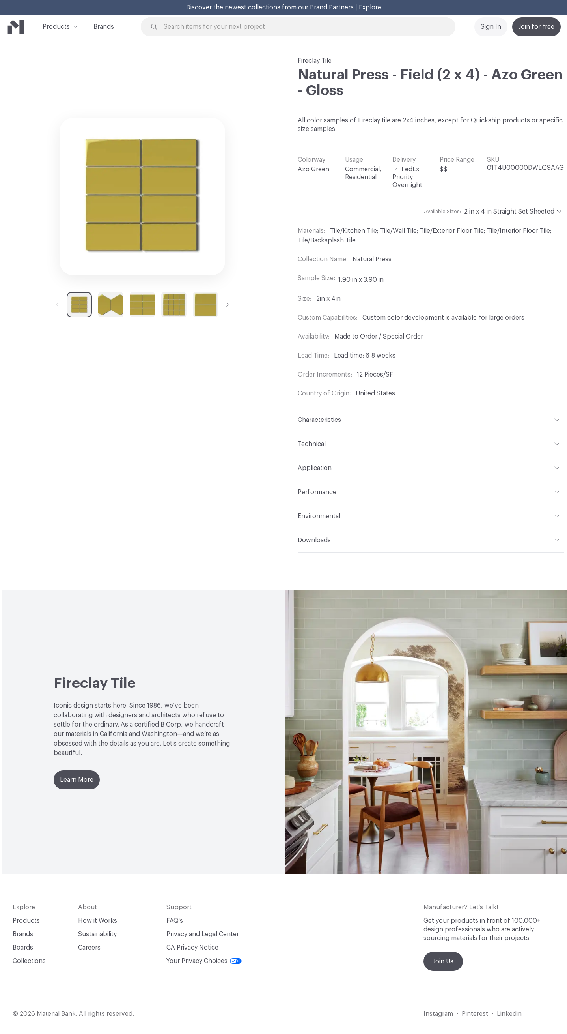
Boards (23, 947)
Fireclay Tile (315, 61)
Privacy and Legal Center (202, 934)
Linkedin (509, 1014)
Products (56, 26)
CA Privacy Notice (192, 947)
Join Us (443, 961)
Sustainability (97, 934)
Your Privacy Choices (204, 961)
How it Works (97, 921)
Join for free (536, 27)
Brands (103, 27)
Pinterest (475, 1014)
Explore (370, 7)
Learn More (76, 780)
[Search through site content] (302, 27)
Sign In (491, 27)
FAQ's (174, 921)
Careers (89, 947)
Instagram (438, 1014)
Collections (29, 961)
